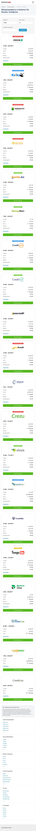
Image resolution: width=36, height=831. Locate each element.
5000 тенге (5, 722)
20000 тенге (6, 726)
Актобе (4, 810)
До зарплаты (6, 791)
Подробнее (6, 60)
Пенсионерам (6, 796)
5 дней (4, 739)
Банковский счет (7, 777)
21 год (4, 762)
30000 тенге (6, 728)
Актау (4, 808)
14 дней (5, 745)
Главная (3, 6)
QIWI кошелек (6, 781)
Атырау (4, 816)
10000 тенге (6, 724)
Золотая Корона (7, 779)
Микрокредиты (11, 6)
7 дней (4, 741)
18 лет (4, 756)
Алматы (5, 812)
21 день (5, 747)
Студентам (5, 794)
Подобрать (22, 30)
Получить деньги (18, 64)
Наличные (5, 775)
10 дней (5, 743)
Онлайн (5, 793)
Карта (4, 773)
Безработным (6, 798)
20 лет (4, 760)
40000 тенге (6, 730)
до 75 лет (5, 764)
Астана (4, 814)
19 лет (4, 758)
